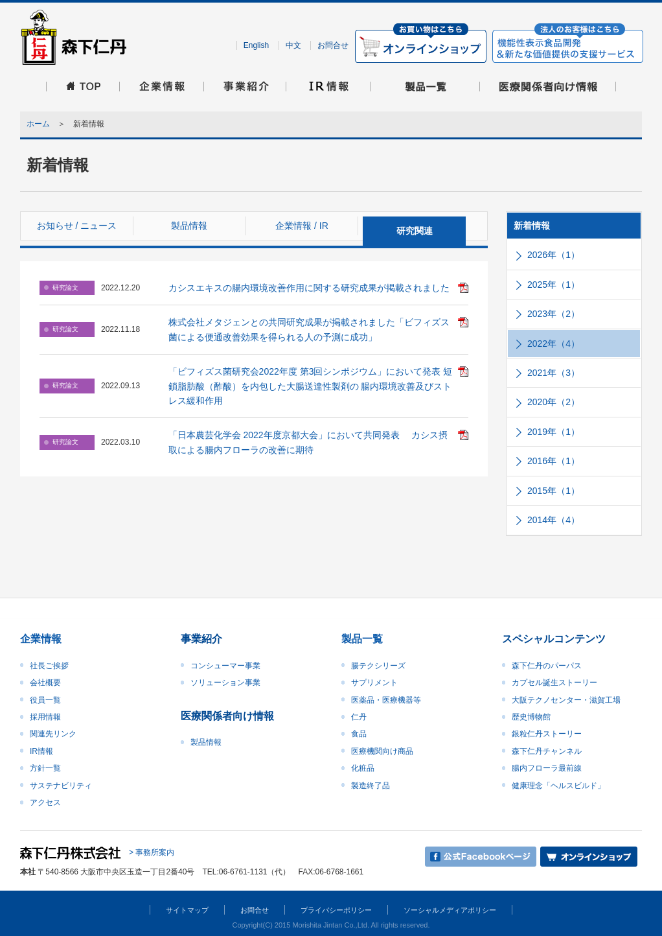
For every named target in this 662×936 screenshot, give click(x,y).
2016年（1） (553, 461)
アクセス (45, 802)
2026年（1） (553, 255)
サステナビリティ (61, 785)
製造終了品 (370, 785)
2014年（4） (553, 520)
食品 (359, 733)
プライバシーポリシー (336, 910)
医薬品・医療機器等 (386, 700)
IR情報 (41, 751)
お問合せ (332, 45)
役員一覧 (45, 700)
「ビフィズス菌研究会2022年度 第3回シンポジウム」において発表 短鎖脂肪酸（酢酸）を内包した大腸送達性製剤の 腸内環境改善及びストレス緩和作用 (310, 386)
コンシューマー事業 (225, 665)
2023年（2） (553, 314)
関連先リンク (53, 733)
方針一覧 (45, 768)
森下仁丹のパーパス (547, 665)
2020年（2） (553, 402)
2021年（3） (553, 373)
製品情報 (206, 742)
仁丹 (359, 716)
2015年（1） (553, 491)
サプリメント (374, 682)
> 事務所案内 (151, 853)
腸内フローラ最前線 (547, 768)
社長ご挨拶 (49, 665)
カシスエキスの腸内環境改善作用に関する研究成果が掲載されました (309, 288)
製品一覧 (362, 638)
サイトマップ (187, 910)
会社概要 (45, 682)
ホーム (38, 123)
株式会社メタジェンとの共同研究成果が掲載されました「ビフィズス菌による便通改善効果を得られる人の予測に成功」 (309, 329)
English (256, 45)
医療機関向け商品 (382, 751)
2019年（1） (553, 432)
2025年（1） (553, 284)
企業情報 (41, 638)
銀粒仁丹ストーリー (547, 733)
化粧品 (362, 768)
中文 (293, 45)
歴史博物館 (531, 716)
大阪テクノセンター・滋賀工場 (566, 700)
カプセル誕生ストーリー (554, 682)
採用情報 (45, 716)
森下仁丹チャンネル (547, 751)
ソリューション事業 (225, 682)
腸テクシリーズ (378, 665)
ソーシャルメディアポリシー (450, 910)
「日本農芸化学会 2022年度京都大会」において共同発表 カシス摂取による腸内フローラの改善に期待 (308, 442)
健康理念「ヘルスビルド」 (558, 785)
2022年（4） (553, 343)
